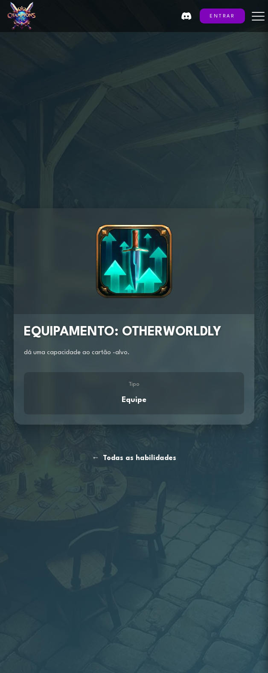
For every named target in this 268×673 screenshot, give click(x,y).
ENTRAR (222, 16)
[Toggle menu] (258, 16)
